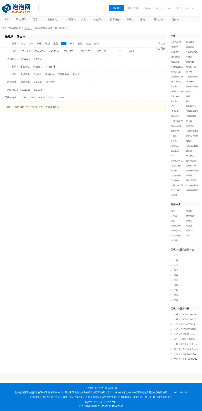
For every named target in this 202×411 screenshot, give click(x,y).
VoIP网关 (190, 156)
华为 (22, 43)
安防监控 (175, 151)
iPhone (147, 8)
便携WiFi (25, 59)
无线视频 (175, 62)
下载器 (174, 136)
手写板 (174, 216)
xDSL (173, 106)
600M (51, 97)
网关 (188, 96)
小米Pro (178, 8)
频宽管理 (175, 131)
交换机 (174, 141)
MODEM (190, 81)
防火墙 (76, 74)
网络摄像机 (176, 116)
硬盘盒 (189, 225)
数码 (130, 19)
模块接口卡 (191, 106)
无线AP (37, 74)
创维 (80, 43)
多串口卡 (190, 91)
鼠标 (173, 211)
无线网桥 (175, 180)
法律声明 (112, 387)
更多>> (175, 19)
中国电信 (25, 66)
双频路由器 (63, 74)
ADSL (173, 156)
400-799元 (54, 51)
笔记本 (38, 19)
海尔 (72, 43)
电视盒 (189, 211)
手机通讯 (22, 19)
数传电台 (190, 62)
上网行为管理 (177, 121)
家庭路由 (25, 82)
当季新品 (38, 59)
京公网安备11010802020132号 (156, 397)
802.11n (37, 89)
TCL (27, 27)
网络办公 (160, 19)
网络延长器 (191, 180)
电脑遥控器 (176, 225)
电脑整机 (53, 19)
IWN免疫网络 (192, 185)
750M (61, 97)
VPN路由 (49, 74)
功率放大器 (176, 57)
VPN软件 (175, 52)
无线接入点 (191, 165)
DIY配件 (70, 19)
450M (42, 97)
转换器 (189, 141)
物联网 (174, 195)
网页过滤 (190, 42)
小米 (31, 43)
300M (33, 97)
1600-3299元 (86, 51)
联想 (47, 43)
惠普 (55, 43)
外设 (85, 19)
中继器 (189, 57)
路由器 (189, 151)
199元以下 (25, 51)
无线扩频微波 (192, 131)
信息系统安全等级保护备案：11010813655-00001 (113, 397)
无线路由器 (15, 27)
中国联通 (50, 66)
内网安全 (175, 47)
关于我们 (89, 387)
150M (23, 97)
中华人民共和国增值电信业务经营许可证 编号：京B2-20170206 (91, 392)
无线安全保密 (177, 76)
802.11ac (25, 89)
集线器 (189, 175)
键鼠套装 (190, 230)
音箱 (188, 235)
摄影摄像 (116, 19)
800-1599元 (70, 51)
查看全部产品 (52, 107)
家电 (144, 19)
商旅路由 (50, 82)
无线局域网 (191, 116)
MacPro (189, 8)
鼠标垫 (189, 221)
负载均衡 (175, 96)
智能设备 (99, 19)
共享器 (174, 86)
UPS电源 (175, 111)
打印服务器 (191, 161)
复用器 (174, 170)
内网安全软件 (192, 136)
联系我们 (101, 387)
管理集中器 (191, 67)
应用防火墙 (176, 72)
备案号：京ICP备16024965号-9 (101, 401)
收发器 (174, 101)
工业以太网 (176, 42)
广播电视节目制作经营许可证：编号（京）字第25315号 (58, 397)
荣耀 (96, 43)
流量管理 (190, 126)
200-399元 (40, 51)
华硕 (39, 43)
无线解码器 (176, 175)
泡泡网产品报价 (19, 8)
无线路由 (25, 74)
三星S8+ (159, 8)
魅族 (88, 43)
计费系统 (190, 47)
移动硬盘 (190, 216)
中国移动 (38, 66)
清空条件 (62, 27)
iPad (168, 8)
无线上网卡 (176, 190)
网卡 (188, 101)
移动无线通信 (177, 67)
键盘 (173, 221)
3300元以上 (102, 51)
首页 (4, 27)
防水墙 (189, 72)
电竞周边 (175, 240)
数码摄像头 (176, 230)
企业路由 (38, 82)
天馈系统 (175, 146)
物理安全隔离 (192, 170)
